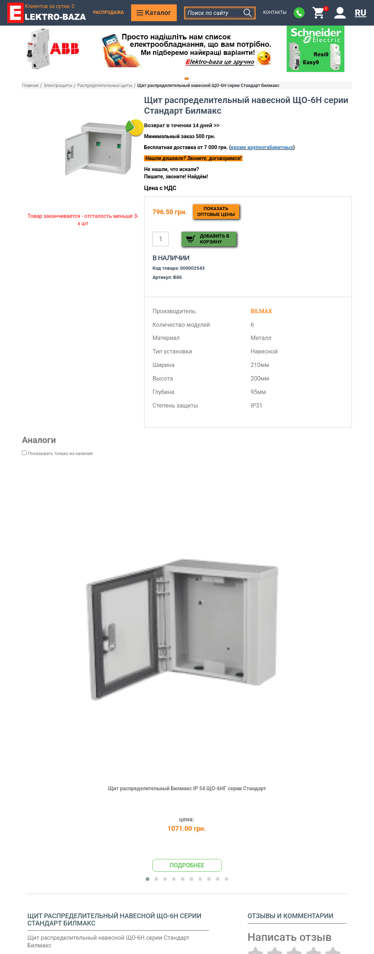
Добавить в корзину (214, 239)
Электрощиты (57, 85)
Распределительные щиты (104, 85)
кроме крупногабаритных (262, 147)
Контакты (274, 12)
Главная (30, 85)
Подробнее (187, 865)
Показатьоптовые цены (216, 211)
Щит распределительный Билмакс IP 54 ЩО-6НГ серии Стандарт (187, 788)
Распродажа (108, 12)
